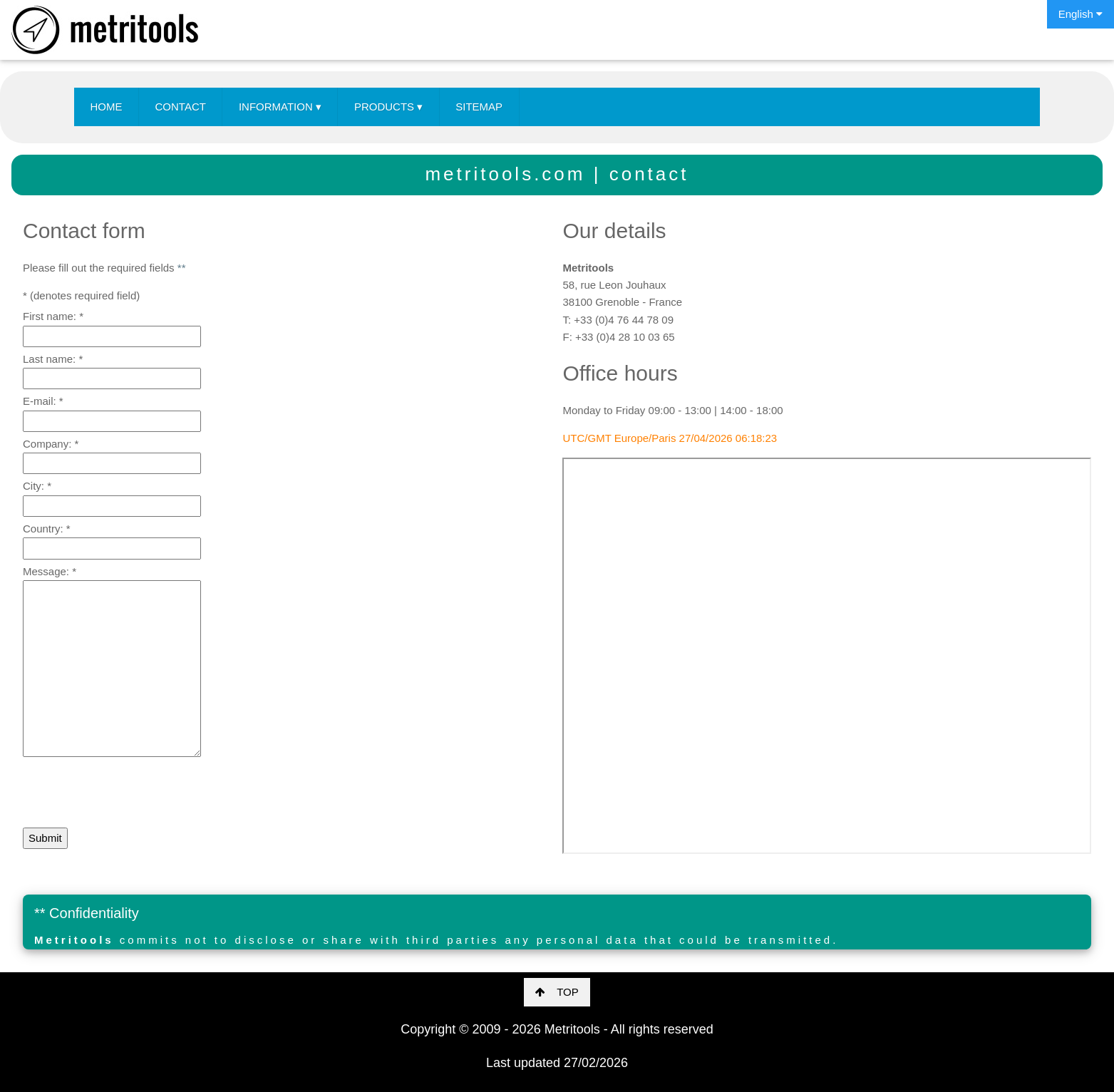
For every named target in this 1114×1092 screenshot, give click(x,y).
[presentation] (131, 794)
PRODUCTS (388, 106)
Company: (50, 444)
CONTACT (180, 107)
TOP (557, 992)
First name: (53, 316)
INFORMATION (280, 106)
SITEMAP (478, 107)
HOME (107, 107)
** (181, 268)
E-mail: (43, 401)
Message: (49, 571)
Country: (47, 528)
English (1080, 14)
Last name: (53, 359)
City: (37, 486)
